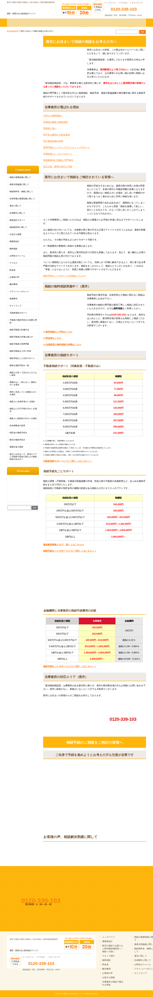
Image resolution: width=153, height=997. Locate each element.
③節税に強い (49, 128)
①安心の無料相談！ (53, 115)
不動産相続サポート (18, 313)
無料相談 (13, 249)
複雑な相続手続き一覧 (19, 365)
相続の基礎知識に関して (20, 177)
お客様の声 (14, 277)
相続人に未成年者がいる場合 (22, 401)
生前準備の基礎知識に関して (22, 198)
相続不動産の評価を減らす (21, 337)
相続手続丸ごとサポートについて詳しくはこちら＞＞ (70, 551)
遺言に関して (15, 206)
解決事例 (13, 284)
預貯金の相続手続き (18, 432)
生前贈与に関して (17, 213)
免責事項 (13, 298)
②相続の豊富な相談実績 (55, 122)
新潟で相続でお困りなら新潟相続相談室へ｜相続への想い (112, 948)
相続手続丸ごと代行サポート (22, 358)
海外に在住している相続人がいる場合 (23, 393)
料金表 (12, 270)
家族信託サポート (17, 220)
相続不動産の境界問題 (19, 344)
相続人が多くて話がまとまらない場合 (23, 373)
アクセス (124, 3)
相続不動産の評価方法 (19, 330)
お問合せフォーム (17, 256)
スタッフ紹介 (108, 956)
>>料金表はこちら (52, 338)
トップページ (110, 3)
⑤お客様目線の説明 (53, 141)
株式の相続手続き (17, 440)
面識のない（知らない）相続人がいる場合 (23, 383)
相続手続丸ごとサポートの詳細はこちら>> (64, 276)
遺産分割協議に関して (19, 184)
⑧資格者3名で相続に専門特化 (58, 160)
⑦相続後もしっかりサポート (57, 154)
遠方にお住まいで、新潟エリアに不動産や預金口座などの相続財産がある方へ (23, 456)
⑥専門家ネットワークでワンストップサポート (66, 147)
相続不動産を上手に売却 (20, 351)
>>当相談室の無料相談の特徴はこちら (62, 344)
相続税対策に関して (18, 227)
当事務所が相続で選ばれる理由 (112, 983)
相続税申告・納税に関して (21, 191)
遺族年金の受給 (16, 447)
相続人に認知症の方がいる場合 (23, 418)
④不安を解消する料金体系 (56, 135)
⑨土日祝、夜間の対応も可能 (57, 166)
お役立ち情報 (15, 234)
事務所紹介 (14, 241)
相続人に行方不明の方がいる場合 (23, 410)
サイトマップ (137, 3)
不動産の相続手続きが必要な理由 (23, 321)
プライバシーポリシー (19, 291)
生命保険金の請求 (17, 425)
